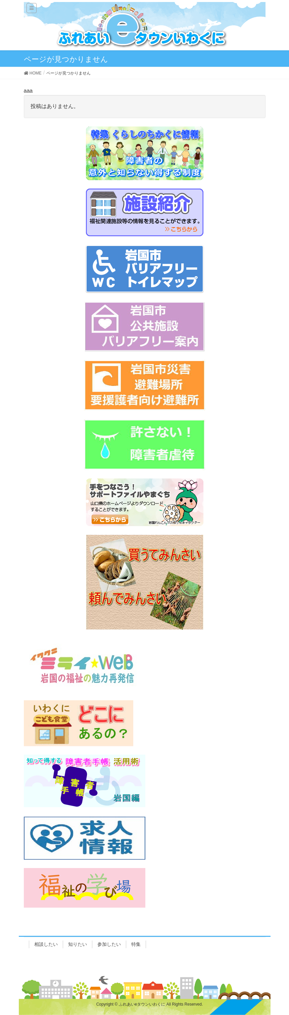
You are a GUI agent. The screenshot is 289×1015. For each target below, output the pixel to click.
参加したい (109, 944)
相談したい (46, 944)
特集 (136, 944)
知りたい (77, 944)
